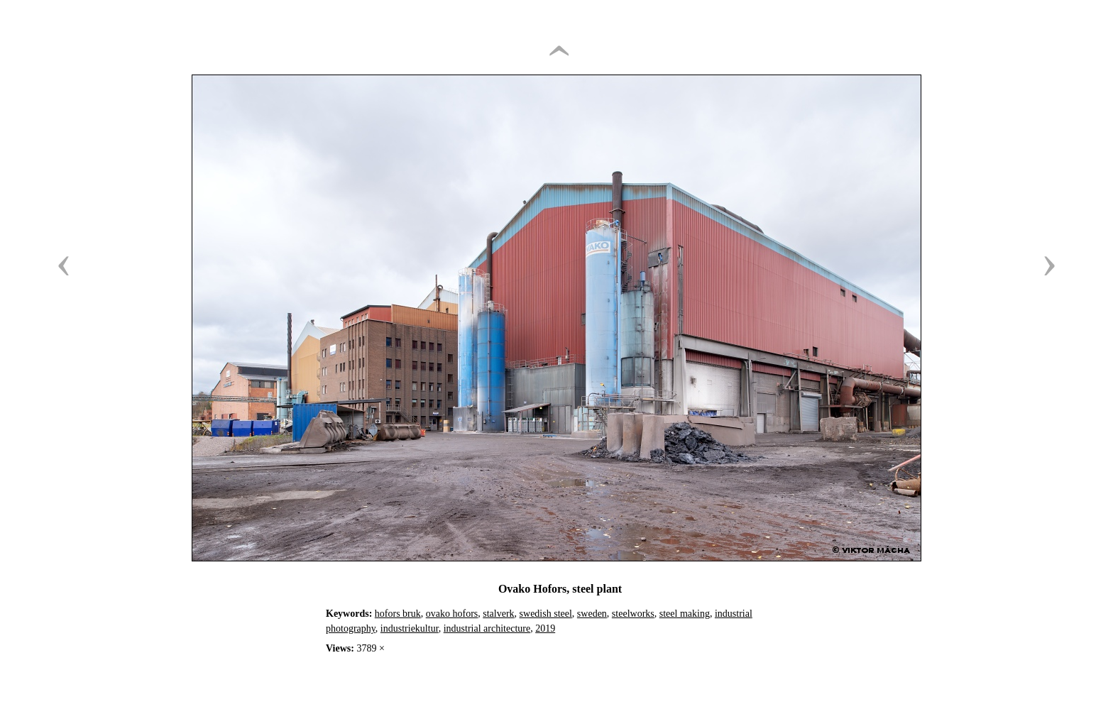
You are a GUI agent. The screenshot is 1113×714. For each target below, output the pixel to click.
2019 (545, 628)
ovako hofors (452, 613)
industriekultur (409, 628)
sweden (592, 613)
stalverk (498, 613)
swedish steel (546, 613)
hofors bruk (398, 613)
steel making (684, 613)
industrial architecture (487, 628)
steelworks (633, 613)
